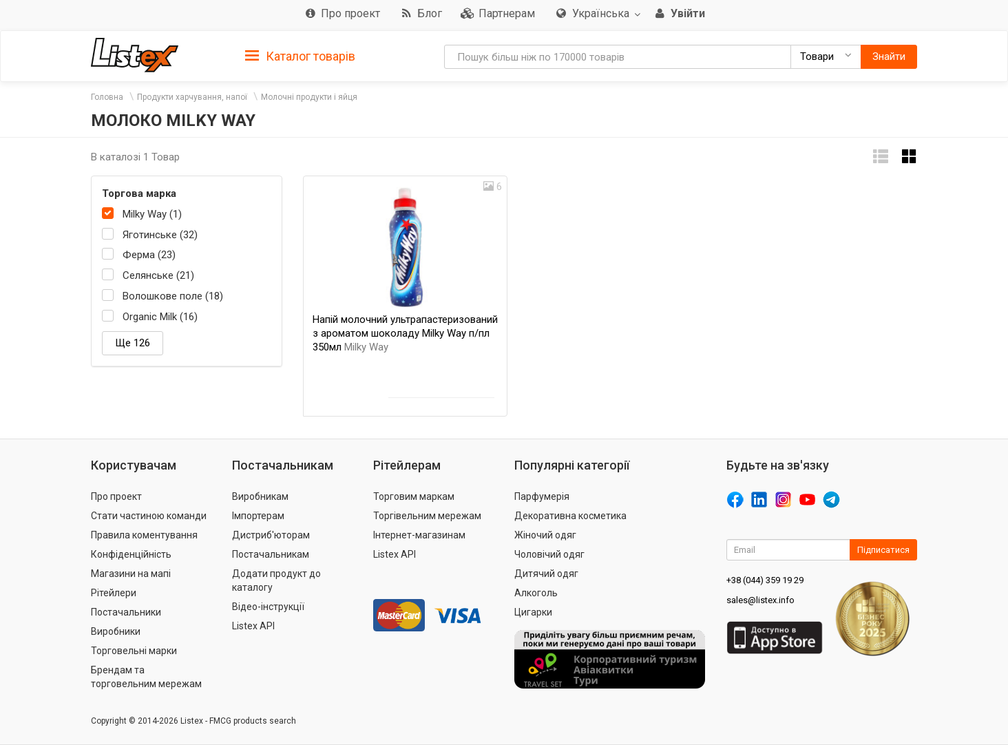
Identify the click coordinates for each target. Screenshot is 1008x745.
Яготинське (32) (160, 235)
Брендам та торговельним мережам (146, 676)
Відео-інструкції (268, 606)
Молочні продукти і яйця (309, 97)
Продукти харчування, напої (192, 97)
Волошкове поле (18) (173, 296)
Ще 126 (132, 343)
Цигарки (533, 612)
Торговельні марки (134, 650)
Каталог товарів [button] (300, 56)
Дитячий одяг (546, 573)
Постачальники (126, 612)
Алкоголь (536, 592)
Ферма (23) (149, 255)
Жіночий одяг (545, 535)
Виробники (115, 631)
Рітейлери (113, 592)
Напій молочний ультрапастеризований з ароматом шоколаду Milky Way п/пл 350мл (405, 333)
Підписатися (883, 550)
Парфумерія (541, 496)
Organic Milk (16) (160, 317)
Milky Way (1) (152, 214)
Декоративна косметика (570, 515)
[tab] (300, 55)
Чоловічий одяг (549, 554)
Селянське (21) (158, 275)
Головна (107, 97)
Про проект (116, 496)
